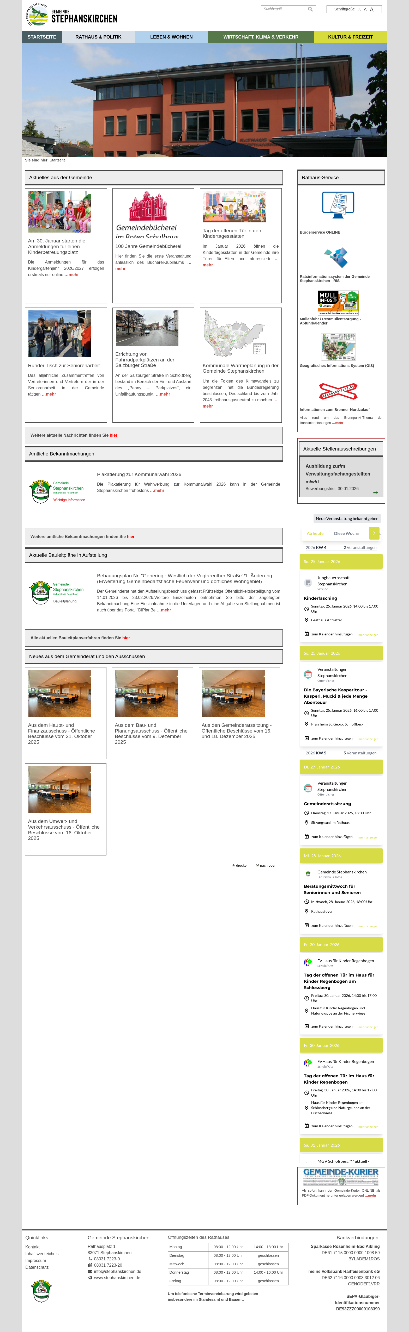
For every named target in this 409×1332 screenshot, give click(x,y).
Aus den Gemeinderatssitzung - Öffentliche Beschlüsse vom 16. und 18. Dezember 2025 (237, 730)
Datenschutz (37, 1267)
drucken (242, 865)
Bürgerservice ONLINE (320, 232)
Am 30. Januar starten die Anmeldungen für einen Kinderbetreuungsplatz (56, 246)
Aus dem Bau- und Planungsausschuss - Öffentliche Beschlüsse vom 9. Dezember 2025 (151, 733)
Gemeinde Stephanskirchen (118, 1237)
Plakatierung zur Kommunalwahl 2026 (139, 474)
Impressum (35, 1260)
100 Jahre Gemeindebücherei (148, 246)
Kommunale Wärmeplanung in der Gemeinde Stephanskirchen (241, 368)
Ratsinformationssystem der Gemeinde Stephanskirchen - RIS (335, 278)
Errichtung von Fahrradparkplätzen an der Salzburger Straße (144, 359)
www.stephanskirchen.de (117, 1277)
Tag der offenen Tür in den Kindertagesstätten (232, 233)
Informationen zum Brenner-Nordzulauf (335, 410)
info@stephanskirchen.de (117, 1271)
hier (113, 435)
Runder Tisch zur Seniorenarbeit (64, 365)
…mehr (71, 274)
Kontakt (32, 1247)
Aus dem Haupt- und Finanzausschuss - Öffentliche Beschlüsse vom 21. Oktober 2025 (61, 733)
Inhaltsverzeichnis (41, 1254)
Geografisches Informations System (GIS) (337, 366)
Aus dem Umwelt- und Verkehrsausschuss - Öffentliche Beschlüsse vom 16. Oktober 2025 (64, 829)
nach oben (268, 865)
